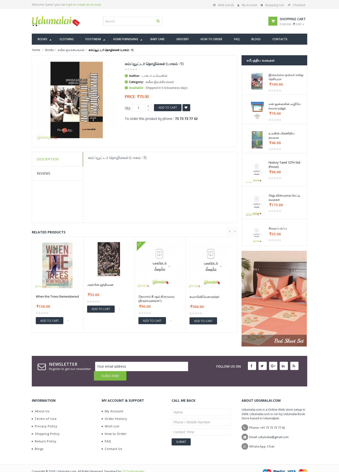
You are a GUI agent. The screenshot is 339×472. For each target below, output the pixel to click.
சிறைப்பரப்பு (278, 228)
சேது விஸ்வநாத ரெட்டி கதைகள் (284, 197)
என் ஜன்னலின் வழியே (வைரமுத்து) (285, 106)
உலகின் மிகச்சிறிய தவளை (282, 135)
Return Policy (44, 432)
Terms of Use (44, 409)
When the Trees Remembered (57, 296)
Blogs (38, 439)
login (69, 5)
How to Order (114, 424)
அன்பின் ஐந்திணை (100, 285)
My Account (247, 5)
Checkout (296, 5)
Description (48, 159)
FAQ (106, 432)
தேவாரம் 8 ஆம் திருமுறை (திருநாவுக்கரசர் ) (156, 298)
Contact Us (112, 439)
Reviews (43, 173)
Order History (114, 409)
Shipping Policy (46, 424)
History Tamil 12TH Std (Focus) (284, 164)
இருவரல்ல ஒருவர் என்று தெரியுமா (286, 77)
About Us (41, 402)
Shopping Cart (272, 5)
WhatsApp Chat (261, 437)
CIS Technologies (133, 462)
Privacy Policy (44, 417)
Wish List (110, 417)
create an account (89, 5)
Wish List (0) (223, 5)
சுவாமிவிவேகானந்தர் (204, 297)
